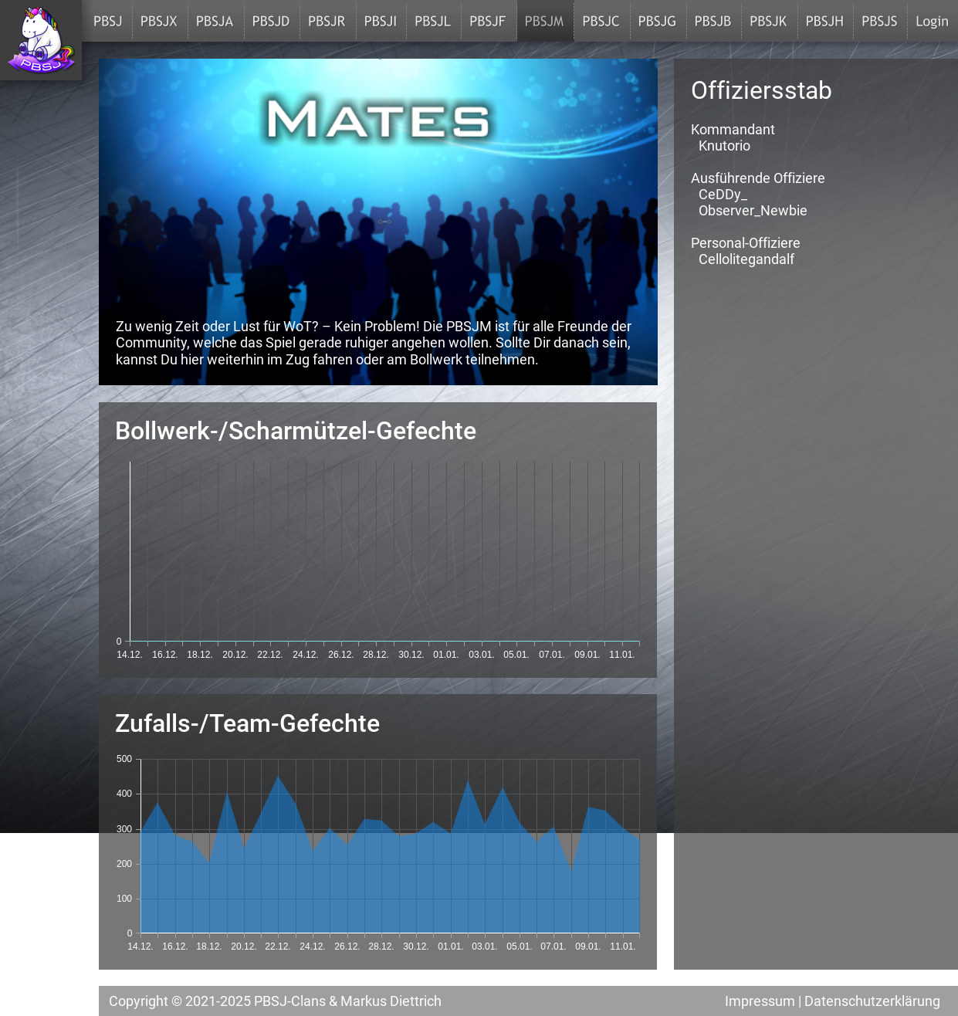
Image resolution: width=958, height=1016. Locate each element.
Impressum (760, 1001)
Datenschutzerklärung (872, 1001)
